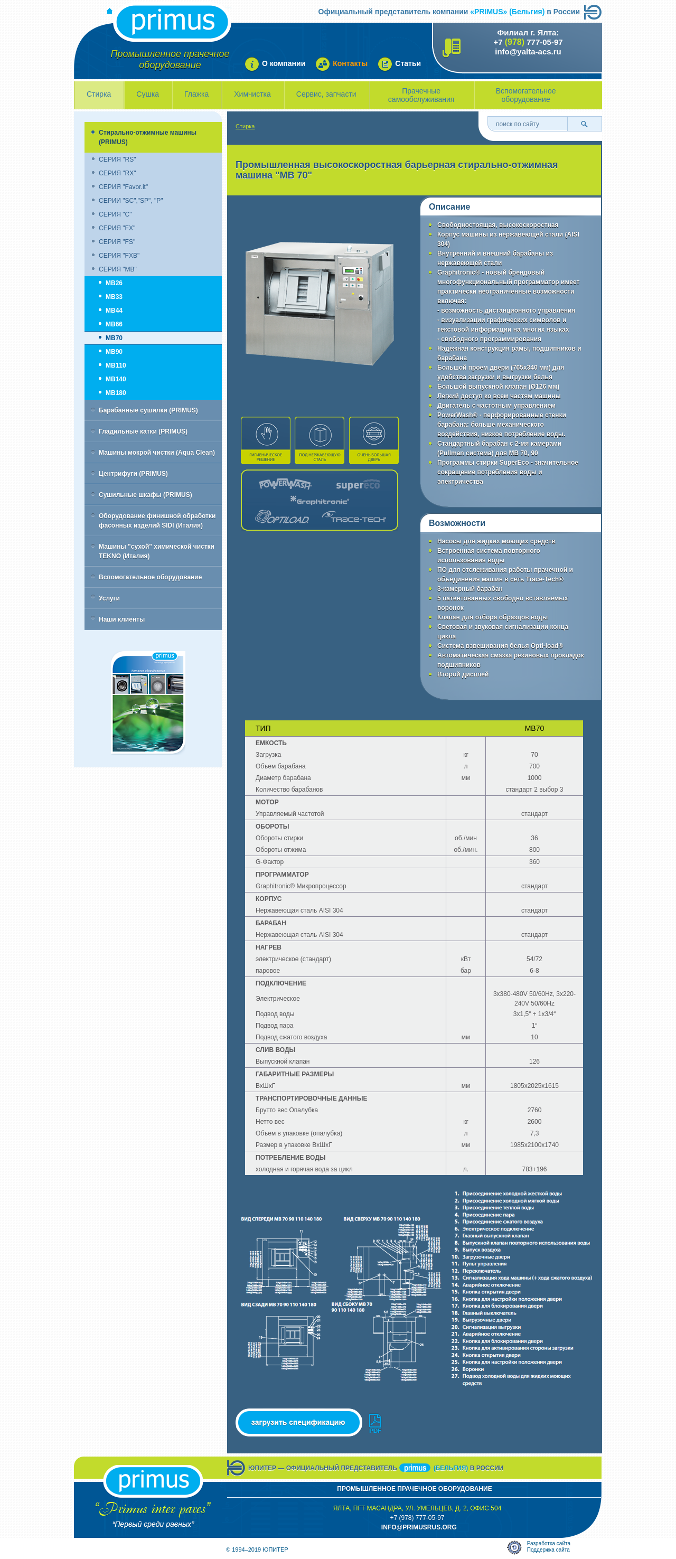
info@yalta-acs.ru (528, 51)
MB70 (114, 338)
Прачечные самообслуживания (421, 95)
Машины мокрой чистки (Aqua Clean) (157, 452)
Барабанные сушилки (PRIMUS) (148, 410)
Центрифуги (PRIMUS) (133, 473)
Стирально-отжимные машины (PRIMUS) (147, 137)
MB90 (114, 351)
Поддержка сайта (548, 1550)
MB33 (114, 296)
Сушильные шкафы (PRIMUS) (145, 495)
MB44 (114, 310)
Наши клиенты (122, 619)
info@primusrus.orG (419, 1527)
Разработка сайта (548, 1543)
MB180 (116, 393)
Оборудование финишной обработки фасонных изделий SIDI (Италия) (157, 520)
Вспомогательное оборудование (526, 95)
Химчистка (252, 94)
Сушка (147, 94)
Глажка (196, 94)
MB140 (116, 379)
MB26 (114, 283)
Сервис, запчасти (326, 94)
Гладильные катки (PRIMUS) (143, 431)
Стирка (99, 94)
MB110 (116, 365)
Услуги (109, 598)
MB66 (114, 324)
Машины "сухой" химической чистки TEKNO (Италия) (156, 551)
